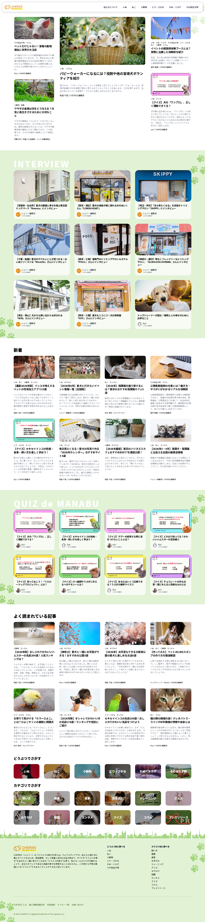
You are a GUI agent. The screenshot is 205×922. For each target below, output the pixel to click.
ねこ (134, 7)
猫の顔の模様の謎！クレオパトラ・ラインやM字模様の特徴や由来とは (170, 720)
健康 (153, 853)
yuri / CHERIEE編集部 (159, 129)
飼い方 (154, 850)
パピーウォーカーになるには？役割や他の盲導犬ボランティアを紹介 (101, 76)
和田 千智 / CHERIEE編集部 (72, 95)
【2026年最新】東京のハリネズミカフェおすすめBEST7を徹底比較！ (125, 450)
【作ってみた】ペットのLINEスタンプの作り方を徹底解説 (170, 653)
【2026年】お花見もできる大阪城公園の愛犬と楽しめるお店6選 (125, 653)
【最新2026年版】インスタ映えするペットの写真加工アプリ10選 (34, 387)
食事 (22, 105)
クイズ (158, 99)
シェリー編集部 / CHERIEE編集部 (72, 413)
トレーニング (157, 864)
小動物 (144, 7)
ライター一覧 (63, 904)
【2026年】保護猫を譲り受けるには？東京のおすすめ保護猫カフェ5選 (124, 389)
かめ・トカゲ (175, 7)
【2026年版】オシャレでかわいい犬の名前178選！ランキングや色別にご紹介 (79, 721)
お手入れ (155, 860)
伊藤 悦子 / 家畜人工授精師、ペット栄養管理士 (32, 139)
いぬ (125, 7)
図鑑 (153, 874)
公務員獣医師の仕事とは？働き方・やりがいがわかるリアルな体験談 (170, 387)
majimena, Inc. (59, 914)
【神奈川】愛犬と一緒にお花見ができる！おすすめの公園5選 (79, 653)
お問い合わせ (77, 904)
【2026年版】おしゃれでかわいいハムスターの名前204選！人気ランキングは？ (34, 655)
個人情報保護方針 (37, 904)
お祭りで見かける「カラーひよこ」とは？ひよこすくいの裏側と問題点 (34, 720)
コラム (28, 43)
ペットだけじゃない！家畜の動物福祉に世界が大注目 (33, 47)
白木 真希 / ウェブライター (115, 413)
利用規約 (51, 904)
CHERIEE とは (20, 904)
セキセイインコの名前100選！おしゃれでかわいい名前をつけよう (124, 720)
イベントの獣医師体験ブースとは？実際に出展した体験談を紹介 (171, 50)
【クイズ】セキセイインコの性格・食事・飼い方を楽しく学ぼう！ (34, 450)
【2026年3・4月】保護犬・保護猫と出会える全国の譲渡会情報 (169, 450)
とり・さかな (158, 7)
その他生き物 (192, 7)
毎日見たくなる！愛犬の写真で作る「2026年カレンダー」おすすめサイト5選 (79, 452)
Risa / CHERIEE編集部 (22, 73)
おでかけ (67, 382)
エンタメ (34, 382)
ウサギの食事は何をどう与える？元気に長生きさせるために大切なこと (34, 112)
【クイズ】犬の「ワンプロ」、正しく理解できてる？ (171, 104)
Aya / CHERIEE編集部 (22, 479)
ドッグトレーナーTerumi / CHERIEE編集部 (166, 682)
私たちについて (111, 7)
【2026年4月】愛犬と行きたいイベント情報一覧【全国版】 (79, 387)
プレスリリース (158, 888)
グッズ (66, 445)
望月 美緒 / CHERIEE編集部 (161, 67)
